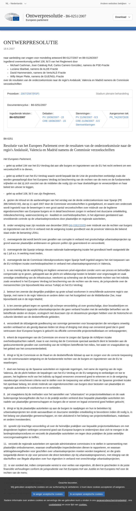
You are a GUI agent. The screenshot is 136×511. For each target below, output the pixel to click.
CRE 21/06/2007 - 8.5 (88, 121)
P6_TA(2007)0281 (120, 117)
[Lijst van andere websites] (115, 3)
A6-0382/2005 (77, 225)
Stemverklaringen (85, 124)
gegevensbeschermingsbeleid (111, 503)
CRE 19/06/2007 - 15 (54, 121)
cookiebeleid (55, 508)
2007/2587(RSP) (30, 93)
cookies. (83, 508)
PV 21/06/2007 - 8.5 (87, 117)
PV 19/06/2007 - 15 (53, 117)
